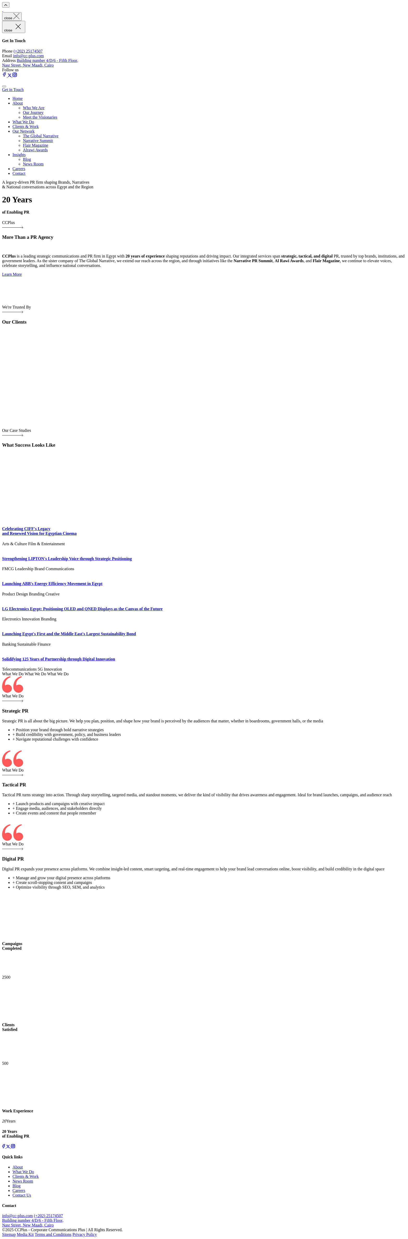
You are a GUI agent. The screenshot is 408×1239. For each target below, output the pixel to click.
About (17, 103)
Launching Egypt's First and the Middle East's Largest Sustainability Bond (69, 634)
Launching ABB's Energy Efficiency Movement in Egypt (52, 583)
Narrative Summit (38, 140)
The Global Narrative (41, 136)
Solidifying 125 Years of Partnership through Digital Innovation (58, 659)
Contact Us (21, 1195)
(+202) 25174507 (28, 51)
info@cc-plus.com (28, 56)
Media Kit (25, 1234)
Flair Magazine (35, 145)
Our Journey (33, 112)
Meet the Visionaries (40, 117)
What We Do (23, 122)
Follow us (10, 70)
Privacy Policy (85, 1234)
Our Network (23, 131)
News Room (33, 164)
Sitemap (9, 1234)
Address (9, 60)
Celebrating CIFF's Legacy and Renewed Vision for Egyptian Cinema (39, 531)
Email (7, 56)
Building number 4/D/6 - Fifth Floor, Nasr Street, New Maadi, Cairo (40, 62)
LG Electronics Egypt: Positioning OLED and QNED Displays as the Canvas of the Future (82, 609)
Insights (19, 154)
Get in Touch (13, 89)
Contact (19, 173)
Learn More (12, 274)
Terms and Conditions (53, 1234)
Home (17, 98)
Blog (27, 159)
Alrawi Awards (35, 150)
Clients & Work (25, 126)
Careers (18, 168)
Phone (7, 51)
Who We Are (33, 108)
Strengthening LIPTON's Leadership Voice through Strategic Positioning (67, 558)
